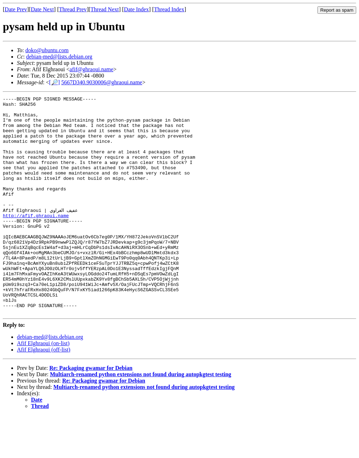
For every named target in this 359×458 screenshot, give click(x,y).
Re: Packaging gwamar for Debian (90, 411)
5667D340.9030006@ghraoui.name (101, 82)
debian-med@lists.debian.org (59, 57)
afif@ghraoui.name (91, 69)
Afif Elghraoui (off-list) (43, 393)
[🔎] (54, 82)
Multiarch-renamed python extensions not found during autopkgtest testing (140, 417)
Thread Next (105, 9)
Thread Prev (73, 9)
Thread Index (169, 9)
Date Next (42, 9)
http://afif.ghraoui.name (36, 239)
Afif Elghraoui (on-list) (43, 386)
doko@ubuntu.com (47, 50)
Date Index (136, 9)
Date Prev (16, 9)
